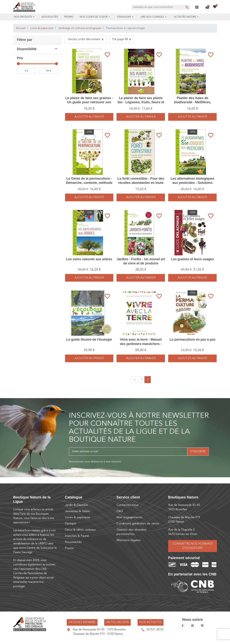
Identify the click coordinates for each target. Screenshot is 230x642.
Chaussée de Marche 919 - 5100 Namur (98, 634)
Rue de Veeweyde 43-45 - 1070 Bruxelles (99, 629)
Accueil (20, 28)
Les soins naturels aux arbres (89, 259)
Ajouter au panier (89, 116)
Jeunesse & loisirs (77, 511)
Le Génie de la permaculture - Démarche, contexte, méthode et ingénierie (89, 183)
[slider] (18, 63)
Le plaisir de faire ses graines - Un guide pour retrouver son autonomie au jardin (89, 102)
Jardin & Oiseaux (76, 505)
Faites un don (117, 622)
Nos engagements (129, 517)
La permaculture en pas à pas (192, 339)
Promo (69, 548)
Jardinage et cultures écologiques (79, 28)
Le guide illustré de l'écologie (89, 339)
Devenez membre (82, 622)
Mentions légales (129, 540)
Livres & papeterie (41, 28)
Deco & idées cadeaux (80, 529)
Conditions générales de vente (138, 523)
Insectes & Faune (77, 535)
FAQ (120, 511)
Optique (70, 523)
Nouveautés (73, 542)
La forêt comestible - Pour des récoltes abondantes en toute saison (140, 183)
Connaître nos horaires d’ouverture (192, 546)
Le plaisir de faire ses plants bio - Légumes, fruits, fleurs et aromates (140, 102)
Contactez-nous (127, 505)
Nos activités (150, 622)
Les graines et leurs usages (192, 259)
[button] (207, 7)
